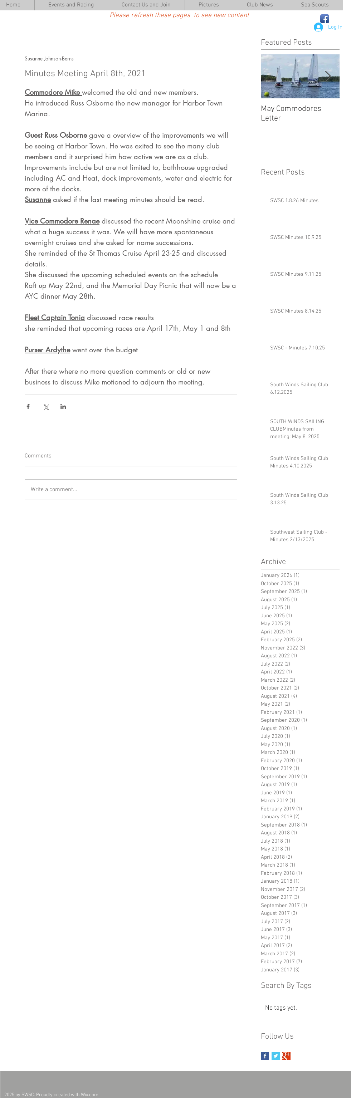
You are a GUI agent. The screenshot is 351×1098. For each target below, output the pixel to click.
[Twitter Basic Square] (276, 1056)
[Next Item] (328, 76)
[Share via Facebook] (28, 406)
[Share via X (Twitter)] (45, 406)
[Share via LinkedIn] (63, 406)
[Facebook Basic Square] (265, 1056)
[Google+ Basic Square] (286, 1056)
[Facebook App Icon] (324, 18)
